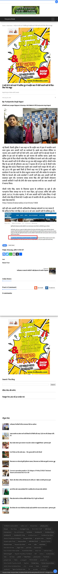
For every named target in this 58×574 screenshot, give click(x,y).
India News (9, 25)
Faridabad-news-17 (33, 535)
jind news (29, 547)
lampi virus (38, 550)
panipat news (7, 560)
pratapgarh (23, 560)
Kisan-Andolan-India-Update (11, 550)
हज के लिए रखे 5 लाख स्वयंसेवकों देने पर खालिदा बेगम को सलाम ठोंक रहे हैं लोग (28, 489)
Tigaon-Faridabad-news (18, 569)
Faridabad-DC (7, 535)
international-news (9, 547)
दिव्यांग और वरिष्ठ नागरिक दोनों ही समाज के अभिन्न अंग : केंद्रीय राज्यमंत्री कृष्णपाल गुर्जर (30, 480)
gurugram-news (39, 538)
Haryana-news (8, 544)
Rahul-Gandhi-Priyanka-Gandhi (12, 563)
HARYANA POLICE (33, 541)
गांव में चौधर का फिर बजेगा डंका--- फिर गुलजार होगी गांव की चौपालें (26, 452)
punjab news (43, 560)
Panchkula (46, 557)
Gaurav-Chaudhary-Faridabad (12, 538)
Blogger (40, 288)
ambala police (44, 526)
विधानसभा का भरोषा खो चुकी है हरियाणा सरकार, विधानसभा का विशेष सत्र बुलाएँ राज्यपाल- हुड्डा (32, 461)
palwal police (37, 557)
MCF (36, 554)
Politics (16, 560)
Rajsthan (26, 563)
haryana (48, 538)
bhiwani (6, 529)
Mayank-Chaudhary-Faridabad (23, 554)
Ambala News (34, 526)
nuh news (12, 557)
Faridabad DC (38, 532)
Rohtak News (35, 563)
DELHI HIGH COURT (37, 529)
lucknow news (48, 550)
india (35, 544)
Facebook (52, 288)
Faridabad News (49, 532)
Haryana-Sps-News (19, 544)
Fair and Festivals (19, 532)
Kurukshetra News (27, 550)
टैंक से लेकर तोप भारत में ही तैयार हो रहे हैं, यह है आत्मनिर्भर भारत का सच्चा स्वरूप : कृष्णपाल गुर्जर (32, 508)
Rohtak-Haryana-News (47, 563)
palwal (19, 557)
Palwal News (27, 557)
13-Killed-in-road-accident (11, 526)
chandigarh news (24, 529)
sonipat (31, 566)
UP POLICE (43, 569)
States (37, 566)
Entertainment (8, 532)
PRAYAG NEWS (33, 560)
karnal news (37, 547)
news (5, 557)
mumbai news (50, 554)
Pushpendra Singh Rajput (14, 102)
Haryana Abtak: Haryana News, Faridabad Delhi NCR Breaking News (20, 572)
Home (4, 25)
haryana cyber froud (9, 541)
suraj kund (45, 566)
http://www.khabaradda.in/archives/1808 (20, 203)
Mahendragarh (8, 554)
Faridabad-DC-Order (19, 535)
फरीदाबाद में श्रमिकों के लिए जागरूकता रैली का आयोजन (23, 424)
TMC (29, 569)
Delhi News (48, 529)
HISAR (29, 544)
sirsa (24, 566)
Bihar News (14, 529)
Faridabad (29, 532)
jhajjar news (20, 547)
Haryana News (22, 541)
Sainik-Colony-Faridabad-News (12, 566)
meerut (41, 554)
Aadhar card (23, 526)
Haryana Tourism (45, 541)
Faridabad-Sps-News (47, 535)
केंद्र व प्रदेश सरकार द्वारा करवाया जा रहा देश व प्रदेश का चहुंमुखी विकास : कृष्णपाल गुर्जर (30, 443)
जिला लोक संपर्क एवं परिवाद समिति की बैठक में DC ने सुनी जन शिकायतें (27, 498)
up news (35, 569)
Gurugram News (27, 538)
